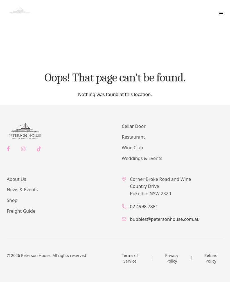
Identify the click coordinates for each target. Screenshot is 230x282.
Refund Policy (210, 258)
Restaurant (133, 137)
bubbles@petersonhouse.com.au (165, 219)
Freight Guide (21, 211)
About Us (16, 179)
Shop (12, 200)
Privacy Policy (171, 258)
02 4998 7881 (144, 206)
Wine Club (132, 148)
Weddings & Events (142, 158)
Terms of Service (130, 258)
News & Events (22, 189)
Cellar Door (134, 126)
